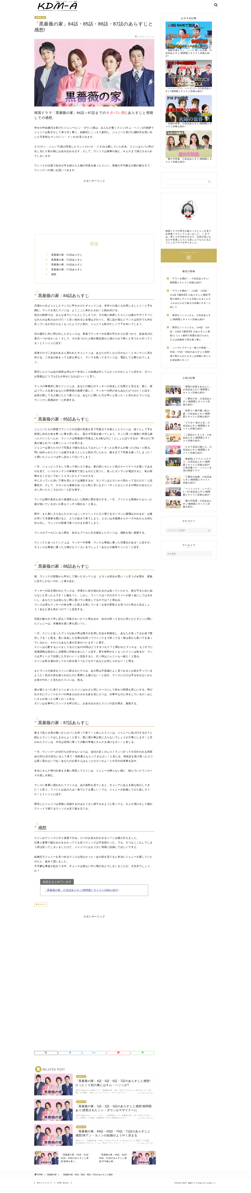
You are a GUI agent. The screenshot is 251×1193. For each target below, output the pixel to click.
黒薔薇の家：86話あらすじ (66, 269)
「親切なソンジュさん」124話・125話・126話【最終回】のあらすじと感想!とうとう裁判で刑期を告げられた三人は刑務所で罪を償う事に (190, 338)
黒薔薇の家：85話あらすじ (66, 264)
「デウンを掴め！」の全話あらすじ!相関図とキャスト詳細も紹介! (189, 285)
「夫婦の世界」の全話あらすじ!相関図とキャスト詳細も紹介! (189, 116)
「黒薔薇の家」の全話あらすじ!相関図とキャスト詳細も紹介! (81, 895)
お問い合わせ (63, 1189)
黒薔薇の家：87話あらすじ (66, 274)
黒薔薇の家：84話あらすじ (66, 259)
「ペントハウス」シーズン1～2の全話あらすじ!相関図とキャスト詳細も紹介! (189, 81)
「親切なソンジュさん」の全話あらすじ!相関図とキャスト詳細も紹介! (190, 322)
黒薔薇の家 (40, 22)
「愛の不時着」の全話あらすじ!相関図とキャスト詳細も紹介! (189, 151)
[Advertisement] (94, 210)
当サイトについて (44, 1189)
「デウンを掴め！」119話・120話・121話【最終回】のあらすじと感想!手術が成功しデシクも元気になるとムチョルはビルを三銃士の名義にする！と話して (190, 303)
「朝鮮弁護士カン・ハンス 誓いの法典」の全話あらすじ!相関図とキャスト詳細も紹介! (189, 44)
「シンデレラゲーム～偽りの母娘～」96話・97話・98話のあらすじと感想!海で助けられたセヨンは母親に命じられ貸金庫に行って (190, 358)
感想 (53, 279)
